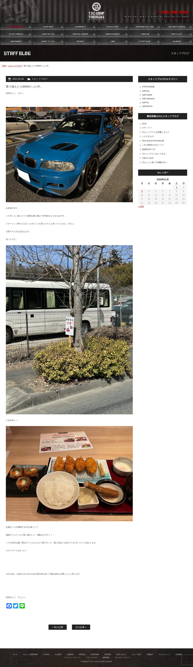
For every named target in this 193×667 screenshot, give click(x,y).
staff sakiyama (148, 98)
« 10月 (141, 206)
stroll (144, 124)
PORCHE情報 (148, 87)
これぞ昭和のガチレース (153, 145)
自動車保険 (95, 654)
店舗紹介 (150, 654)
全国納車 (70, 654)
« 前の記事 (57, 627)
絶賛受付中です (149, 149)
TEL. (172, 12)
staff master (147, 95)
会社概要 (178, 654)
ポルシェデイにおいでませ (153, 154)
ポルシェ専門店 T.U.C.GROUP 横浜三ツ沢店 (96, 11)
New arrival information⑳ (153, 141)
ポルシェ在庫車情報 (30, 654)
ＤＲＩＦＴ (147, 128)
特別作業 (107, 654)
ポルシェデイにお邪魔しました (155, 132)
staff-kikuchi (147, 106)
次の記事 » (81, 627)
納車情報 (106, 657)
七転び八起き (148, 158)
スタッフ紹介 (136, 654)
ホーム (15, 654)
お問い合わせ (121, 654)
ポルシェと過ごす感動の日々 (154, 162)
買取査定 (82, 654)
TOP (4, 66)
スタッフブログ (15, 66)
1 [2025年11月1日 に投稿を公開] (176, 187)
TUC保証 (46, 654)
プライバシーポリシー (72, 657)
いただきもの (148, 136)
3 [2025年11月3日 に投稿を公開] (142, 191)
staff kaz (145, 91)
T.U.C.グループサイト (123, 657)
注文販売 (58, 654)
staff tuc (145, 102)
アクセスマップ (164, 654)
